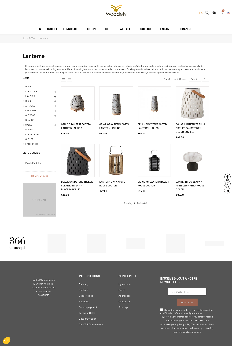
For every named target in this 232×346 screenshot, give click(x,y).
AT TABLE (30, 105)
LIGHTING (30, 96)
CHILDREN (30, 110)
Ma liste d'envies (39, 175)
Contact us (124, 301)
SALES (28, 124)
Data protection (87, 318)
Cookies (83, 289)
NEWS (28, 86)
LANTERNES (31, 144)
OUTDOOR (30, 115)
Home (26, 78)
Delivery (83, 284)
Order (121, 289)
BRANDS (29, 120)
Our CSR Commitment (91, 324)
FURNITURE (31, 91)
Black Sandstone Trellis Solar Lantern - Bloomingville (77, 185)
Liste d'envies (31, 152)
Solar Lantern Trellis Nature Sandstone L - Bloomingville (190, 128)
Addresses (124, 295)
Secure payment (88, 307)
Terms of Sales (87, 312)
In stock (29, 129)
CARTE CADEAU (33, 134)
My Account (214, 12)
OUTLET (29, 139)
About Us (84, 301)
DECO (28, 101)
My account (124, 284)
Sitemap (123, 307)
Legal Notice (86, 295)
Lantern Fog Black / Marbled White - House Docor (190, 185)
